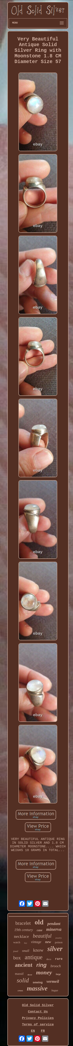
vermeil (53, 981)
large (58, 974)
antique (33, 957)
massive (37, 988)
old (39, 922)
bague (54, 990)
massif (19, 974)
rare (58, 959)
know (38, 950)
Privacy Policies (38, 1018)
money (44, 972)
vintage (36, 942)
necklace (21, 936)
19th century (23, 930)
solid (23, 980)
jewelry (58, 938)
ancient (23, 965)
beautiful (42, 936)
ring (41, 965)
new (48, 942)
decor (29, 975)
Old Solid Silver (38, 1005)
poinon (58, 942)
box (17, 958)
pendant (53, 923)
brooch (55, 966)
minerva (54, 929)
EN (33, 1031)
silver (54, 949)
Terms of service (38, 1024)
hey (25, 943)
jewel (15, 951)
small (25, 951)
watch (16, 942)
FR (43, 1031)
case (39, 930)
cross (20, 990)
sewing (38, 982)
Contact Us (38, 1012)
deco (48, 959)
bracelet (23, 923)
